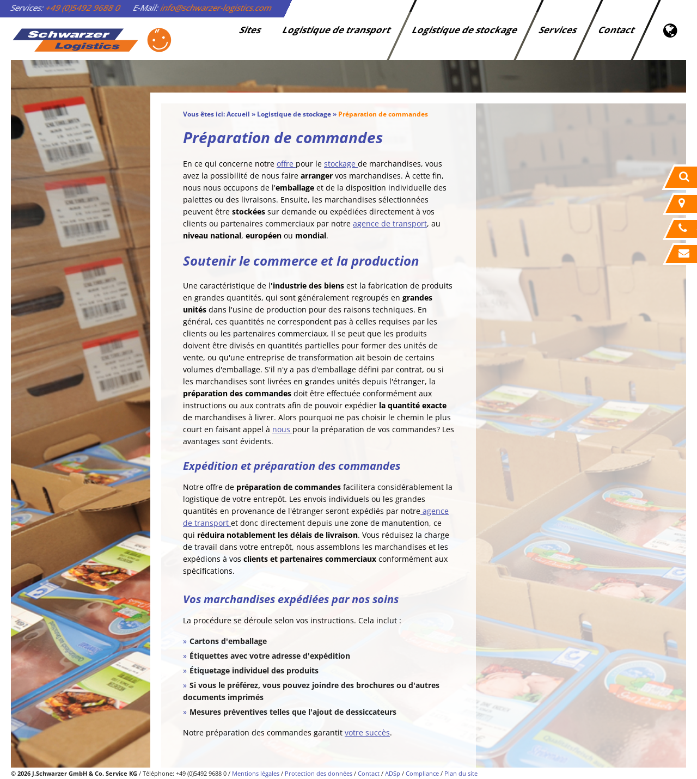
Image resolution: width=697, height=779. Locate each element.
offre (286, 163)
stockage (341, 163)
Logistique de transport (337, 29)
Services (558, 29)
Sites (251, 29)
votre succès (367, 732)
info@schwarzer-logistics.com (216, 7)
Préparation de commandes (383, 114)
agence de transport (390, 223)
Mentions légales (255, 773)
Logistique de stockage (465, 29)
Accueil (238, 114)
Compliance (422, 773)
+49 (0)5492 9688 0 (83, 7)
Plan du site (461, 773)
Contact (617, 29)
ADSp (392, 773)
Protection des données (318, 773)
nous (282, 429)
